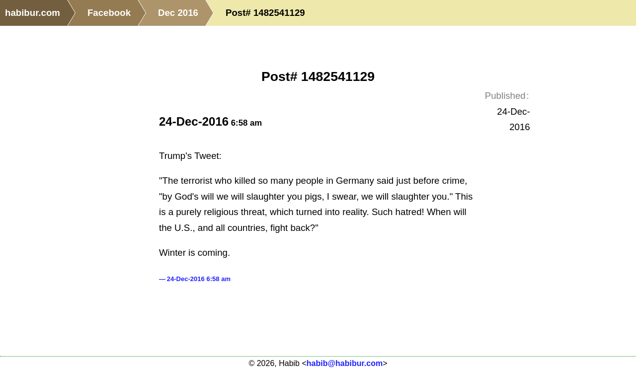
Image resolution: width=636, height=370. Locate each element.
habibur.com (32, 12)
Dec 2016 (178, 12)
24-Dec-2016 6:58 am (199, 279)
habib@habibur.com (345, 363)
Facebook (109, 12)
